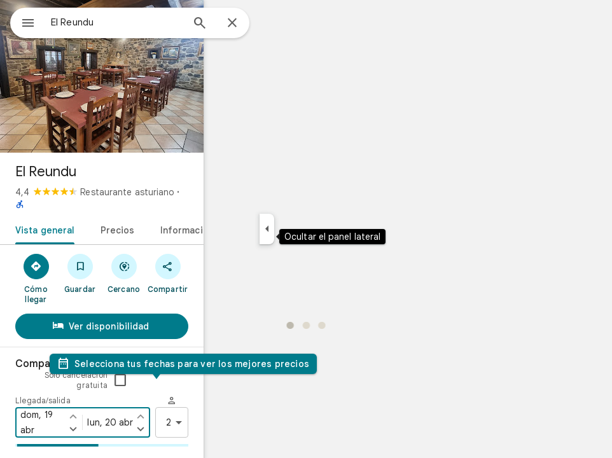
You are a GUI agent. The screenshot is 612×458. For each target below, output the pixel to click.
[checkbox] (284, 344)
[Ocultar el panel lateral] (312, 229)
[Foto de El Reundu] (175, 76)
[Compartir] (262, 260)
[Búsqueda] (245, 24)
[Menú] (23, 21)
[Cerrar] (278, 23)
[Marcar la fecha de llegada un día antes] (147, 380)
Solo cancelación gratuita (240, 344)
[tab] (89, 216)
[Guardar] (147, 260)
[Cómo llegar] (89, 260)
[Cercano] (204, 260)
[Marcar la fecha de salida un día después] (242, 393)
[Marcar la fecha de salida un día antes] (242, 380)
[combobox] (149, 22)
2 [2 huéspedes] (278, 387)
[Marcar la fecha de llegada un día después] (147, 393)
